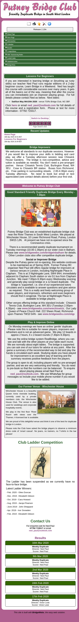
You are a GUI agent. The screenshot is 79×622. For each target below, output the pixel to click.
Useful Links (10, 58)
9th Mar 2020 (40, 556)
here (14, 105)
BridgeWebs (10, 65)
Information (10, 41)
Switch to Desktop (40, 118)
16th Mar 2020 (40, 543)
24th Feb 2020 (40, 583)
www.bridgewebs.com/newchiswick (43, 308)
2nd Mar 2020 (40, 569)
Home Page (10, 34)
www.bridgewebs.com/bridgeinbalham (41, 252)
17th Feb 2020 (40, 596)
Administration (11, 61)
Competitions (10, 51)
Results (8, 48)
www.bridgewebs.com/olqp (59, 314)
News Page (9, 37)
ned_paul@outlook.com (24, 374)
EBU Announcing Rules (14, 54)
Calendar (9, 44)
